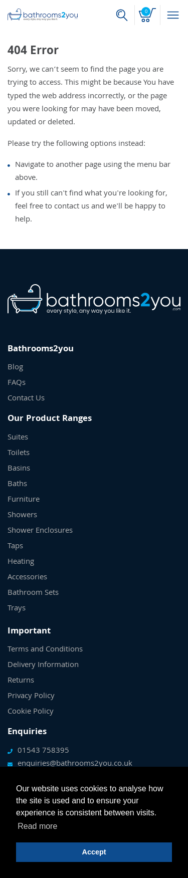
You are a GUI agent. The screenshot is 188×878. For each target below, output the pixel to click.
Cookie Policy (31, 712)
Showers (22, 515)
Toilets (19, 453)
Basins (19, 469)
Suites (18, 438)
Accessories (27, 577)
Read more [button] (37, 826)
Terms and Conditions (45, 649)
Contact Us (26, 398)
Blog (15, 367)
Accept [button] (94, 852)
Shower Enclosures (40, 531)
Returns (21, 681)
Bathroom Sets (33, 593)
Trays (17, 608)
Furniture (24, 500)
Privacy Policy (31, 696)
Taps (15, 546)
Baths (17, 484)
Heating (21, 562)
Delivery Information (43, 665)
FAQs (17, 383)
